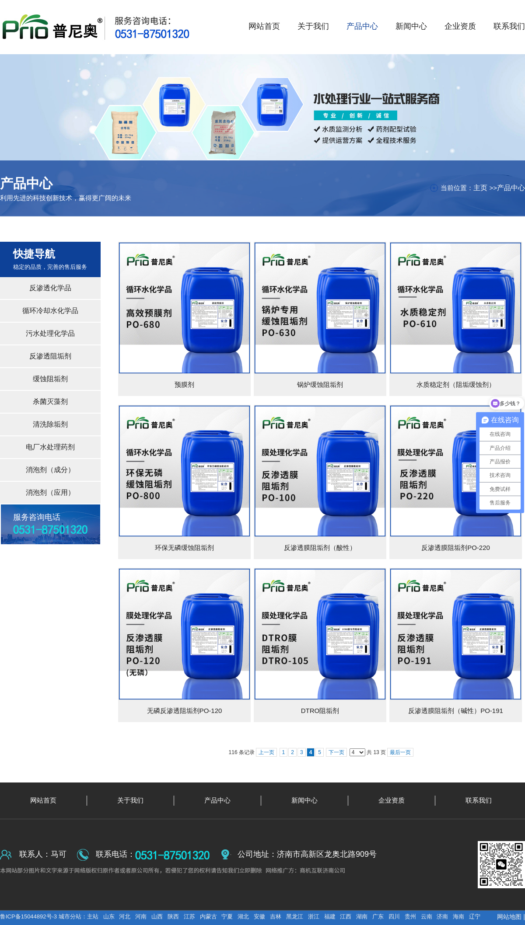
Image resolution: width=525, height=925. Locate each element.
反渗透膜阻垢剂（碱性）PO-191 (455, 710)
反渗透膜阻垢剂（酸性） (320, 547)
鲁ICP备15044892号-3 (29, 916)
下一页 (336, 752)
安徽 (259, 916)
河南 (141, 916)
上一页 (266, 752)
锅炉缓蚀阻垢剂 (320, 384)
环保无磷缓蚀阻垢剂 (184, 547)
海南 (458, 916)
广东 (378, 916)
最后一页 (400, 752)
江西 (345, 916)
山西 (157, 916)
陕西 (173, 916)
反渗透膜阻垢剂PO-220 (455, 547)
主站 (92, 916)
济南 (442, 916)
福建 (330, 916)
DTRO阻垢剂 (320, 710)
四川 (394, 916)
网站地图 (509, 916)
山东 (109, 916)
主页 (480, 187)
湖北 (243, 916)
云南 (426, 916)
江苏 (189, 916)
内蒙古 (208, 916)
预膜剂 (184, 384)
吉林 (275, 916)
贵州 (410, 916)
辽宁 (474, 916)
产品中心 (511, 187)
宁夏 (227, 916)
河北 (124, 916)
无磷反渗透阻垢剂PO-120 (184, 710)
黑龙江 (294, 916)
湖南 (362, 916)
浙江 (313, 916)
